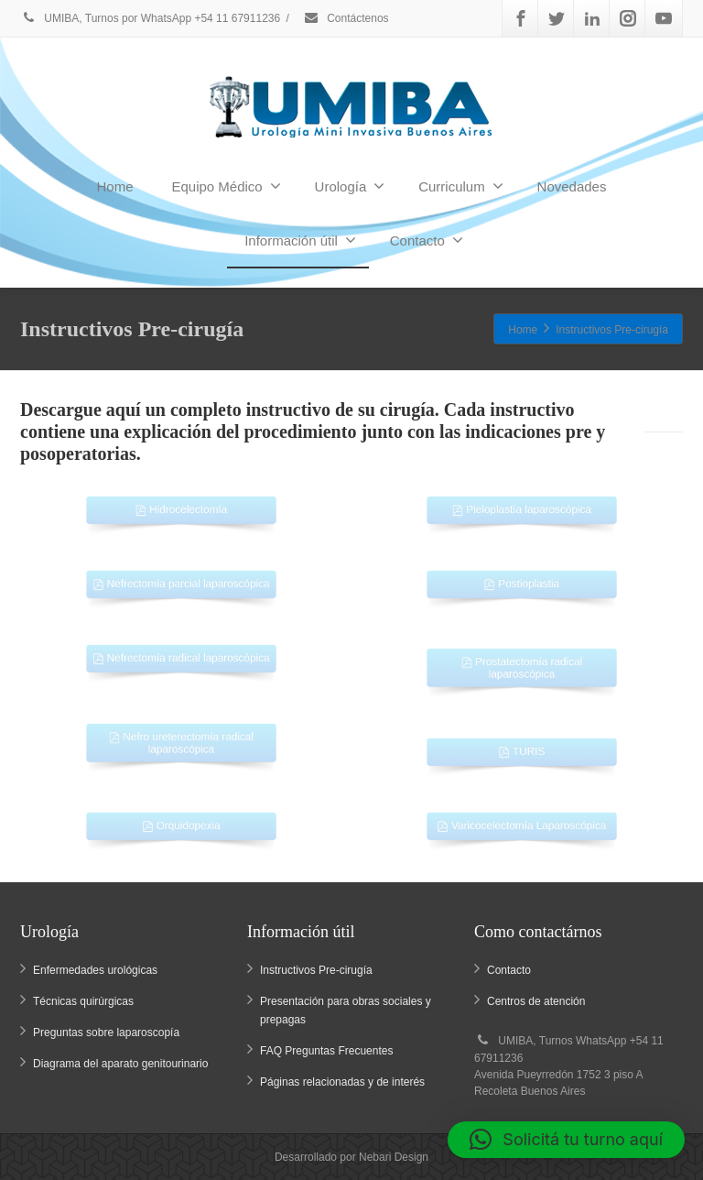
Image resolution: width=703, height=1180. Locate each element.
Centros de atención (536, 1001)
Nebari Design (393, 1157)
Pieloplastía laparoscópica (522, 503)
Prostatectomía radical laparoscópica (522, 662)
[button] (566, 1139)
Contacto (426, 240)
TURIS (521, 745)
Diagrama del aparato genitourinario (120, 1063)
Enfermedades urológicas (95, 970)
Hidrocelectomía (181, 503)
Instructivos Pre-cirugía (316, 970)
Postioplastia (521, 577)
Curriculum (460, 186)
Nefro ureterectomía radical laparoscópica (181, 737)
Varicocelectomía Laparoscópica (522, 819)
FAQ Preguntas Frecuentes (326, 1050)
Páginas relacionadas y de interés (342, 1082)
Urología (350, 186)
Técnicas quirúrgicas (83, 1001)
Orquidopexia (181, 819)
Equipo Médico (225, 186)
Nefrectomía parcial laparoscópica (181, 577)
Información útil (300, 240)
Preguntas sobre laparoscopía (106, 1032)
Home (115, 186)
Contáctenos (346, 18)
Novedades (572, 186)
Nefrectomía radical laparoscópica (181, 651)
